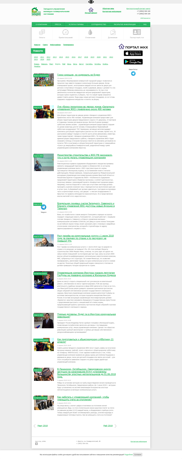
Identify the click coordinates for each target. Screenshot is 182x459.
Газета (45, 45)
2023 (36, 59)
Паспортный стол (137, 34)
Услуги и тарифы (76, 24)
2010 (36, 57)
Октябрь (97, 64)
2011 (42, 57)
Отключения (90, 34)
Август (81, 64)
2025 (48, 59)
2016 (73, 57)
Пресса (58, 24)
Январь (36, 64)
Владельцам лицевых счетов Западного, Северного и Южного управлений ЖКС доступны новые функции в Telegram (86, 206)
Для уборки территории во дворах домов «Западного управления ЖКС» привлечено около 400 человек (85, 107)
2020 (99, 57)
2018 (86, 57)
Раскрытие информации (125, 24)
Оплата (42, 34)
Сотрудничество (98, 24)
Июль (75, 64)
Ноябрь (105, 64)
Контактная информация (139, 441)
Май (63, 64)
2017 (80, 57)
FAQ (144, 24)
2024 (42, 59)
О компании (41, 24)
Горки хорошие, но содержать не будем (78, 74)
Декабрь (37, 66)
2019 (92, 57)
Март (51, 64)
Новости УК (37, 107)
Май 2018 (108, 425)
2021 (105, 57)
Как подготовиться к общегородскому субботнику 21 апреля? (85, 340)
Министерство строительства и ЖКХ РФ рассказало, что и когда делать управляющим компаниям (85, 156)
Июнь (69, 64)
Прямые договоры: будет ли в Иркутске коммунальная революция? (86, 315)
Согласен (137, 455)
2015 (67, 57)
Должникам (112, 34)
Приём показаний (66, 34)
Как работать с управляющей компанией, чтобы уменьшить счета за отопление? (83, 398)
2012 (48, 57)
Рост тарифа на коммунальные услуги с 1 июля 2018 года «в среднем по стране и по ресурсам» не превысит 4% (85, 238)
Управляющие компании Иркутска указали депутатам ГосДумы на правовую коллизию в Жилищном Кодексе (86, 274)
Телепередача (68, 45)
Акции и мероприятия (41, 75)
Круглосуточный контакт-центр (138, 9)
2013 (55, 57)
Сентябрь (89, 64)
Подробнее (128, 455)
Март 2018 (42, 425)
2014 (61, 57)
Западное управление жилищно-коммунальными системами (56, 11)
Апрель (57, 64)
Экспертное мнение (40, 273)
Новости (37, 45)
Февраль (44, 64)
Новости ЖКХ (38, 156)
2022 (111, 57)
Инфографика (55, 45)
